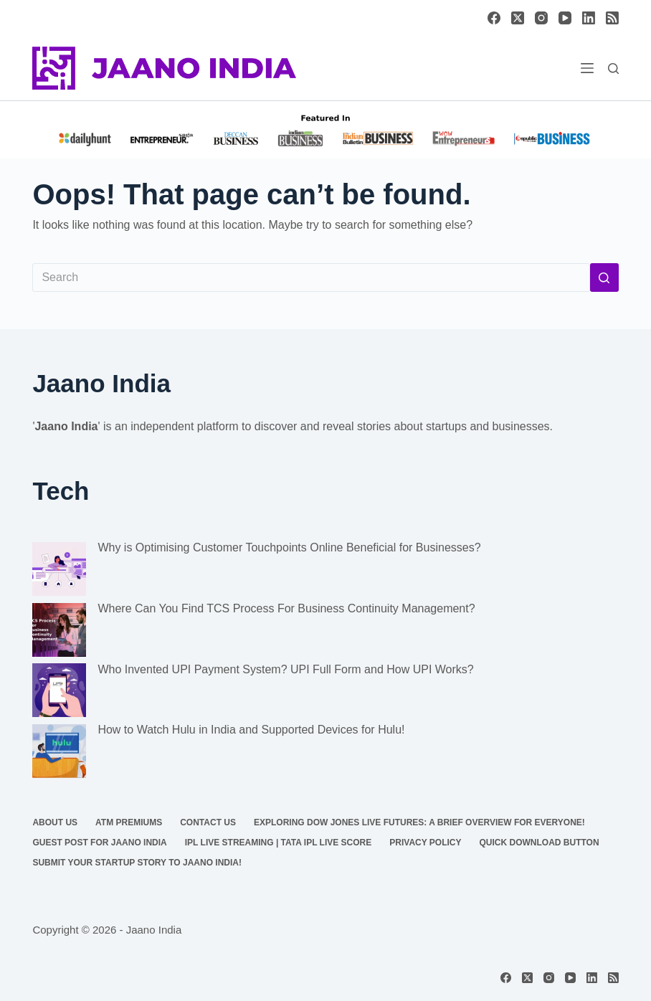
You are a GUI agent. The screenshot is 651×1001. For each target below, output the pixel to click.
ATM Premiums (128, 822)
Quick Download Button (539, 843)
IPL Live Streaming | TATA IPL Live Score (278, 843)
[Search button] (604, 277)
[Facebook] (494, 17)
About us (54, 822)
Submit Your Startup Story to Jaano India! (137, 863)
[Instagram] (541, 17)
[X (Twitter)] (517, 17)
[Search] (613, 68)
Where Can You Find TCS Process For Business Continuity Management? (286, 608)
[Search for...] (310, 277)
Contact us (208, 822)
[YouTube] (565, 17)
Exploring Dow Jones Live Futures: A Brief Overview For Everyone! (419, 822)
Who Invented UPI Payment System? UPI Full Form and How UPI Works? (285, 669)
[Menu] (587, 68)
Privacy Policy (425, 843)
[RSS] (612, 17)
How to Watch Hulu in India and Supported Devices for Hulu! (251, 730)
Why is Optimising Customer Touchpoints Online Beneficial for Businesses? (289, 547)
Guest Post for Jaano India (99, 843)
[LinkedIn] (588, 17)
